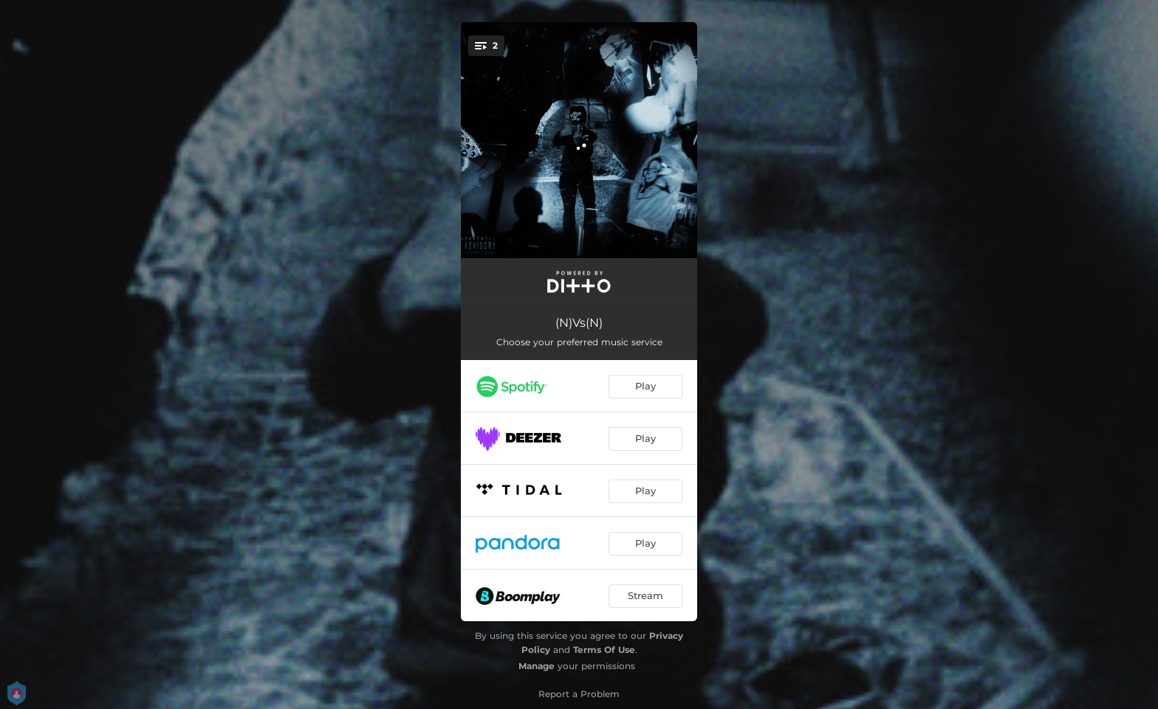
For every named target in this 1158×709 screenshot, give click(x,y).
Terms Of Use (604, 649)
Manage (536, 665)
